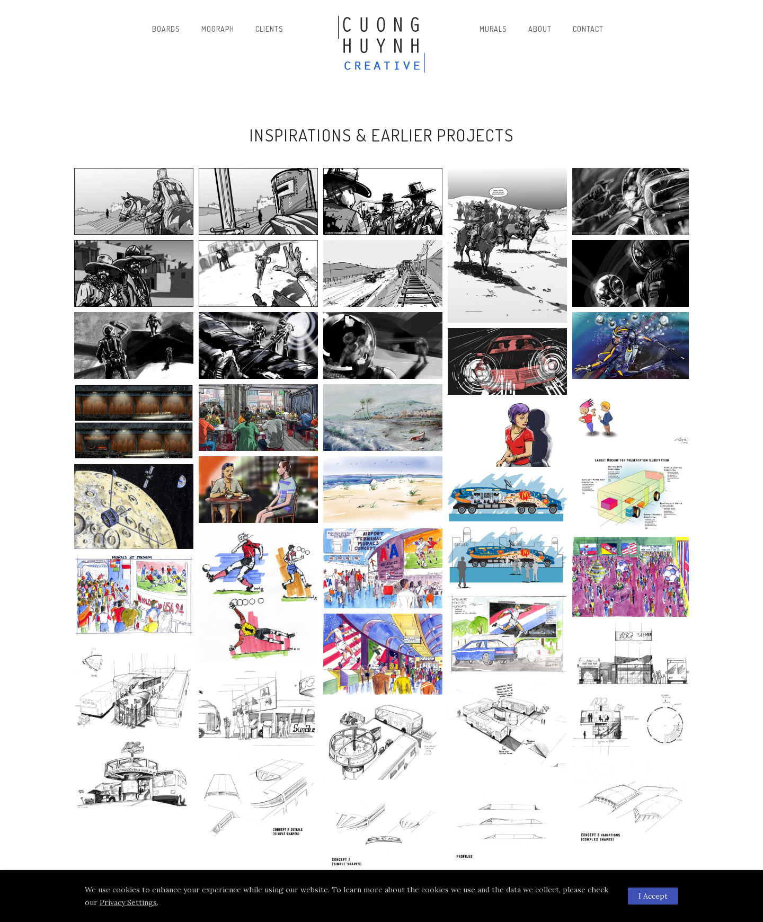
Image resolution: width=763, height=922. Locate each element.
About (540, 28)
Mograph (217, 28)
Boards (166, 28)
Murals (493, 28)
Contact (588, 28)
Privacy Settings (128, 902)
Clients (269, 28)
